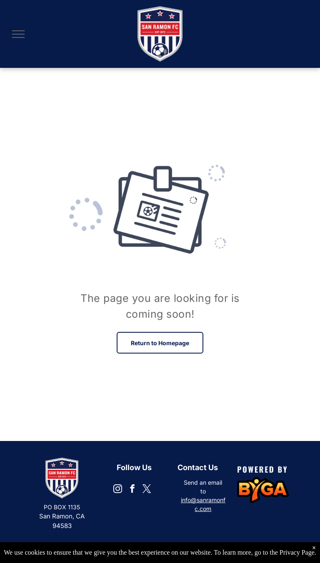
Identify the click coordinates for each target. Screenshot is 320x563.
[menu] (18, 34)
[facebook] (132, 489)
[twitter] (146, 489)
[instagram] (117, 489)
